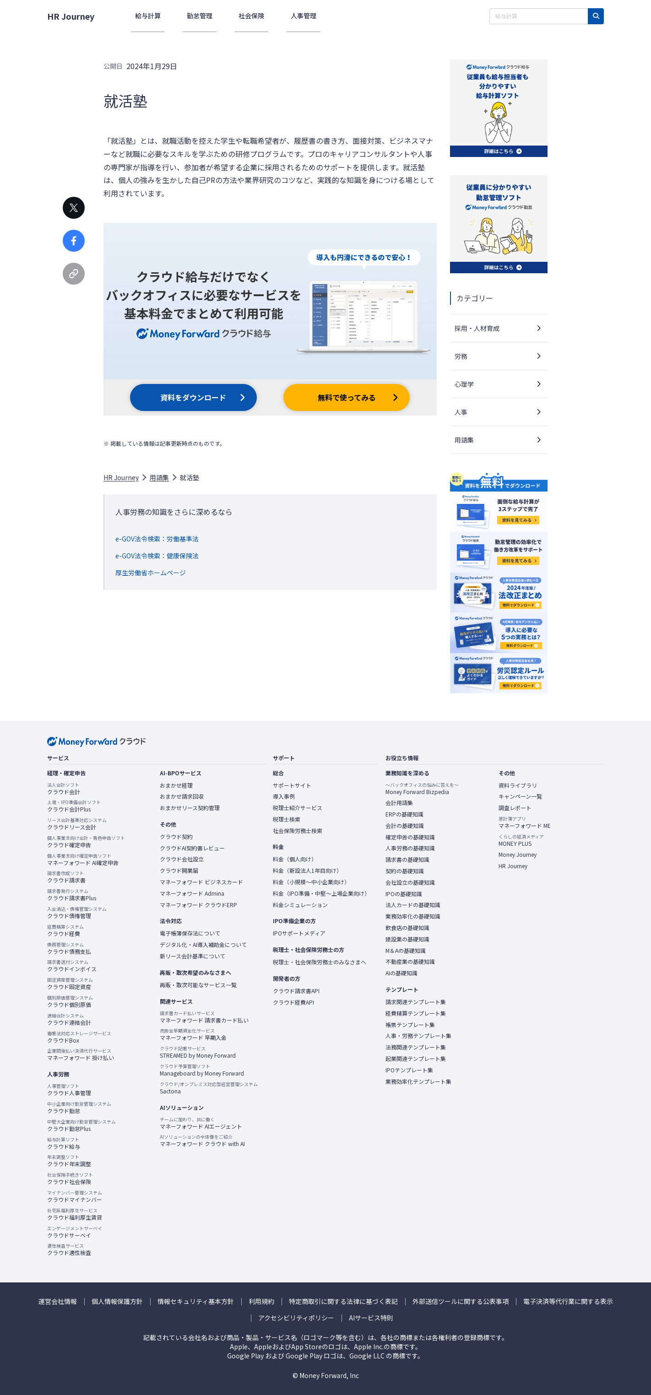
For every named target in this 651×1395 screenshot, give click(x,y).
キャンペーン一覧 (520, 796)
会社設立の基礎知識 (410, 882)
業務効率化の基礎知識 (412, 916)
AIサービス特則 (371, 1318)
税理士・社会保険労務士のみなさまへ (319, 962)
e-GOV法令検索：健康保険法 (157, 555)
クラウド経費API (293, 1002)
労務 (461, 356)
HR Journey (70, 16)
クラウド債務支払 (69, 948)
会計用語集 (399, 802)
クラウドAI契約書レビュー (192, 848)
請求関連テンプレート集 (415, 1002)
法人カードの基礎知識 (412, 904)
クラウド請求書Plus (71, 895)
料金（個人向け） (295, 859)
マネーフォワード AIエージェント (201, 1123)
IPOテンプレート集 (409, 1070)
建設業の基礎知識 (407, 939)
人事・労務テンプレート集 (418, 1035)
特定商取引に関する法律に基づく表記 (343, 1301)
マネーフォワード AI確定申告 (83, 859)
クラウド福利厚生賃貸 (74, 1214)
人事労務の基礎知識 (410, 848)
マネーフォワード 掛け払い (80, 1054)
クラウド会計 (63, 788)
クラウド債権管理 (77, 912)
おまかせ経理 (176, 785)
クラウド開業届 (179, 870)
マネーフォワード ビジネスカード (201, 882)
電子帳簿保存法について (190, 933)
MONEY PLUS (521, 840)
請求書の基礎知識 (407, 859)
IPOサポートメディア (299, 933)
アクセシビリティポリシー (296, 1318)
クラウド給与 (63, 1143)
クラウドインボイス (72, 966)
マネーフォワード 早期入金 (193, 1034)
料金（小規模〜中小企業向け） (311, 882)
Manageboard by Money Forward (202, 1070)
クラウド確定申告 (86, 842)
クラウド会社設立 (182, 859)
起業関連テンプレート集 (415, 1058)
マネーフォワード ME (525, 822)
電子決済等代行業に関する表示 (568, 1301)
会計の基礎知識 (404, 825)
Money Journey (518, 854)
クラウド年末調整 (69, 1161)
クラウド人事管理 (69, 1090)
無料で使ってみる (347, 397)
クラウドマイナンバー (74, 1196)
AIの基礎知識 (401, 973)
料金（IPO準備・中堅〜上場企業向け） (321, 893)
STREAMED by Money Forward (198, 1052)
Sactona (209, 1088)
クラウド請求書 (66, 877)
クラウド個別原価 (70, 1001)
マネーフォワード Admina (192, 893)
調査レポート (515, 807)
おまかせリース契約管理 (190, 807)
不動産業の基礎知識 (410, 961)
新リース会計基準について (192, 956)
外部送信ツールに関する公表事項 (460, 1301)
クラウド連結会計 (69, 1019)
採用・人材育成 (477, 328)
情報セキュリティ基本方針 (195, 1301)
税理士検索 (286, 819)
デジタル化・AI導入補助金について (203, 944)
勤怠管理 (188, 15)
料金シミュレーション (300, 904)
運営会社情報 (57, 1301)
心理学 (464, 384)
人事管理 (275, 15)
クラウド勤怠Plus (81, 1125)
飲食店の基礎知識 (407, 927)
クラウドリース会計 (77, 824)
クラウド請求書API (296, 991)
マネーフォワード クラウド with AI (202, 1140)
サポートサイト (292, 785)
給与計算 (144, 15)
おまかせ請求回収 (182, 796)
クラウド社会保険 (70, 1178)
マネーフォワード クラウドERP (198, 904)
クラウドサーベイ (74, 1232)
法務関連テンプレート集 (415, 1047)
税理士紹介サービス (297, 807)
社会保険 (231, 15)
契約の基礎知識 (404, 871)
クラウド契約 (176, 836)
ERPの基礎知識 (404, 814)
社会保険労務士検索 (297, 830)
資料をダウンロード (193, 397)
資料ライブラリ (518, 785)
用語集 (159, 477)
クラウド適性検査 (69, 1249)
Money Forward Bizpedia (422, 788)
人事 (461, 411)
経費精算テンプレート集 (415, 1013)
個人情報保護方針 (117, 1301)
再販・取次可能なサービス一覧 (198, 985)
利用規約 (261, 1301)
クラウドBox (79, 1037)
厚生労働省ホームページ (150, 572)
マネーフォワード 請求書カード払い (204, 1017)
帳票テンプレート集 (410, 1024)
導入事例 (284, 796)
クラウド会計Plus (74, 806)
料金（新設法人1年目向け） (307, 870)
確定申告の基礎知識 (410, 837)
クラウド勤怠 (79, 1107)
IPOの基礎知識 (403, 894)
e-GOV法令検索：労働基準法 (157, 538)
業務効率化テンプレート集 (418, 1081)
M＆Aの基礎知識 (405, 950)
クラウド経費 (65, 930)
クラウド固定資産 (70, 983)
